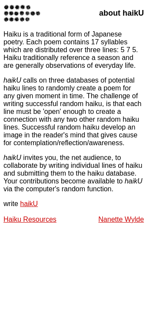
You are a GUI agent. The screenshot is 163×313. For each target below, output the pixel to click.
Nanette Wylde (121, 219)
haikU (29, 203)
